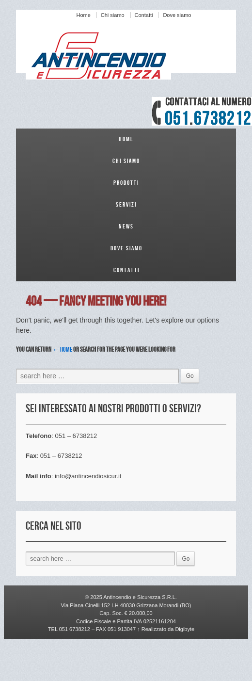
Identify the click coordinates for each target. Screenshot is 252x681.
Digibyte (183, 629)
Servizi (126, 205)
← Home (62, 349)
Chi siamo (113, 15)
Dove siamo (177, 15)
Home (84, 15)
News (126, 226)
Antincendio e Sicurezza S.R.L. (139, 597)
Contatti (144, 15)
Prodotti (126, 183)
